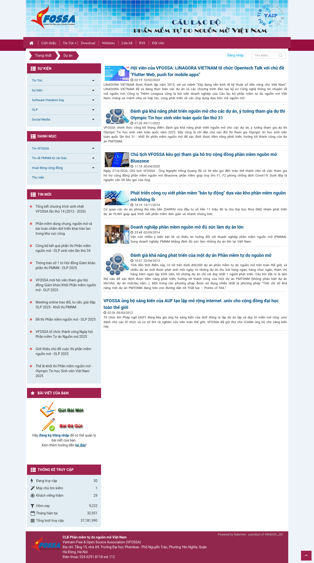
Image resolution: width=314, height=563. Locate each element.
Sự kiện (37, 90)
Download (88, 43)
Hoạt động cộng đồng (47, 168)
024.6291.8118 (91, 557)
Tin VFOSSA (40, 148)
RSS (142, 43)
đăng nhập (61, 435)
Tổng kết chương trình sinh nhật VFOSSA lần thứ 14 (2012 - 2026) (61, 209)
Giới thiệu (48, 43)
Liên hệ (126, 43)
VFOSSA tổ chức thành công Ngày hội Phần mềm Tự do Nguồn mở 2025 (64, 334)
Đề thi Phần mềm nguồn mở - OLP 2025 (66, 319)
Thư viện (38, 177)
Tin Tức (68, 43)
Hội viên (158, 43)
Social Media (41, 119)
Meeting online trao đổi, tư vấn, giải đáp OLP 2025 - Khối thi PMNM (65, 304)
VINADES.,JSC (274, 534)
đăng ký (45, 435)
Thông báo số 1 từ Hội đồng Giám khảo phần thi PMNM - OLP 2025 (65, 265)
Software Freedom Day (48, 100)
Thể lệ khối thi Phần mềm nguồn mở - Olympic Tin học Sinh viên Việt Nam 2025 (64, 371)
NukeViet (240, 534)
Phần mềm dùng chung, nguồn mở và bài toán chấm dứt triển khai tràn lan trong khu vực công (64, 228)
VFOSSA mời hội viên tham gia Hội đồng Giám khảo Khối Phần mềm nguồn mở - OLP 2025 (66, 285)
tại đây (80, 445)
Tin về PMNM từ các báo (49, 158)
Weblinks (108, 43)
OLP (35, 109)
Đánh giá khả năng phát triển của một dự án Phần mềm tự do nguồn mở (201, 255)
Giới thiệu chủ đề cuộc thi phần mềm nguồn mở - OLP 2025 (63, 351)
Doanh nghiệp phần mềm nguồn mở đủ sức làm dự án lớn (187, 227)
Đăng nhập (235, 55)
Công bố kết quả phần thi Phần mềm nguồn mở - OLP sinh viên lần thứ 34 (63, 248)
